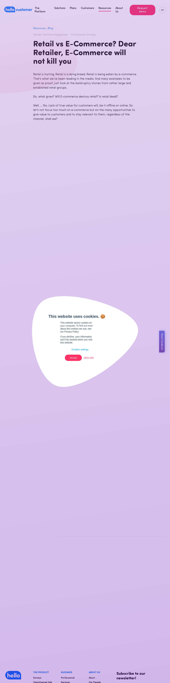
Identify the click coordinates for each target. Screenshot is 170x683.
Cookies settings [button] (80, 349)
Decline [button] (89, 357)
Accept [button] (73, 357)
